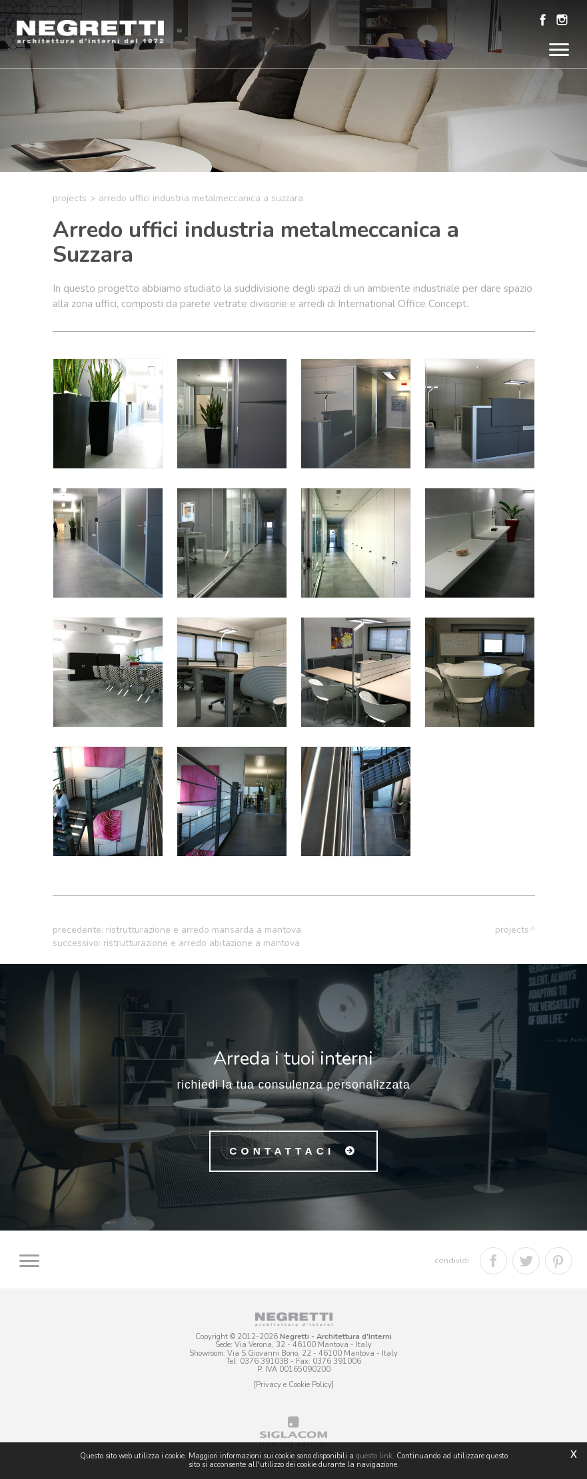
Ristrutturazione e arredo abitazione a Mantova (201, 954)
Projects (70, 209)
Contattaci (281, 1163)
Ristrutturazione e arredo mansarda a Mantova (203, 941)
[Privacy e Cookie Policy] (294, 1395)
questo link (374, 1456)
